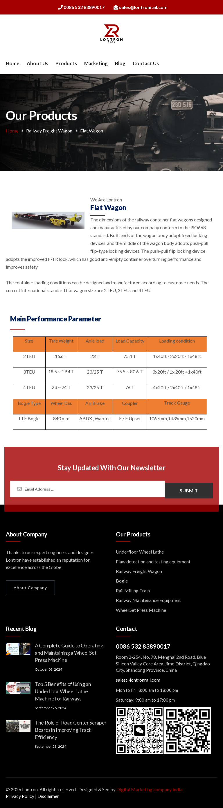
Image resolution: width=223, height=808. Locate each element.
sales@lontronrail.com (138, 680)
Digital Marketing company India (149, 789)
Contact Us (146, 63)
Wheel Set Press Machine (141, 610)
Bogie (122, 580)
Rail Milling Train (133, 590)
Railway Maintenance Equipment (148, 600)
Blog (120, 63)
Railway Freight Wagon (49, 130)
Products (66, 63)
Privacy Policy (20, 796)
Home (12, 63)
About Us (37, 63)
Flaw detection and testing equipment (153, 561)
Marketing (96, 63)
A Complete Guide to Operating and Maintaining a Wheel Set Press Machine (69, 652)
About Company (30, 587)
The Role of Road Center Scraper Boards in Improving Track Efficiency (71, 729)
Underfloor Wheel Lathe (140, 551)
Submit (189, 493)
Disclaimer (48, 796)
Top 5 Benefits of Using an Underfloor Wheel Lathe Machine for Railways (63, 691)
